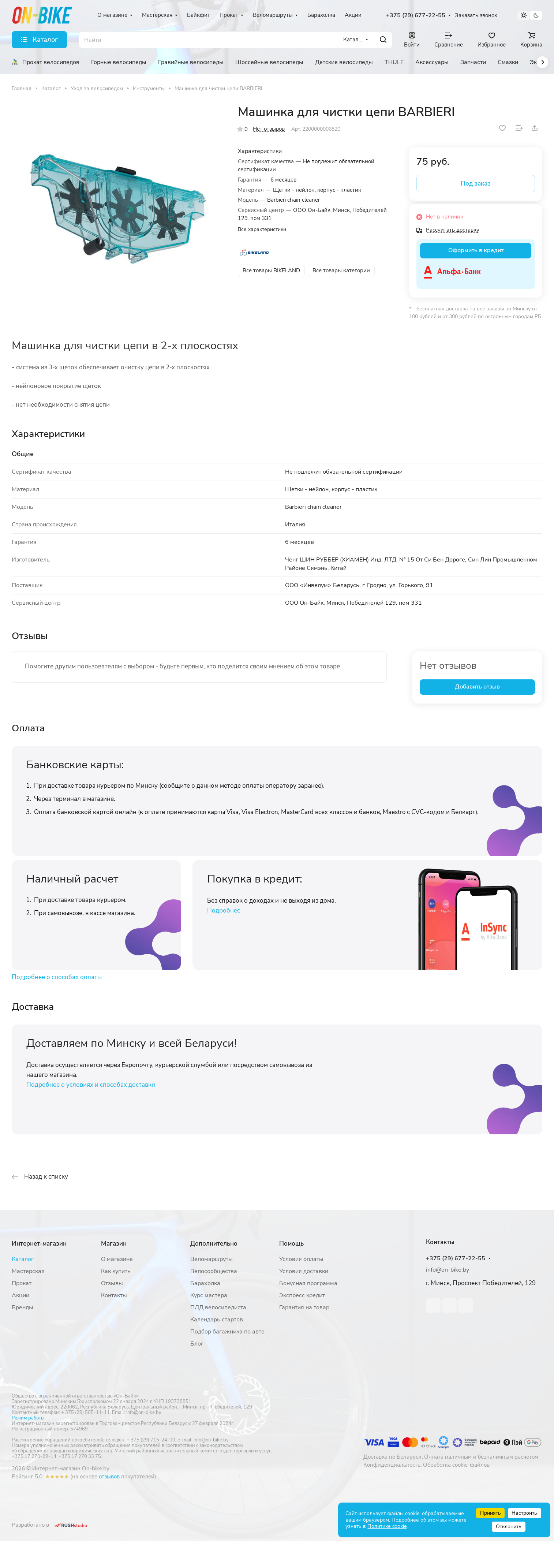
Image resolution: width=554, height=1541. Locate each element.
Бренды (22, 1307)
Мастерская (28, 1271)
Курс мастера (208, 1295)
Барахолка (205, 1283)
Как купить (116, 1271)
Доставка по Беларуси (392, 1456)
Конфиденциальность (391, 1465)
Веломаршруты (211, 1259)
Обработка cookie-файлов (456, 1465)
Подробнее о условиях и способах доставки (90, 1085)
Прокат (21, 1283)
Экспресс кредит (302, 1295)
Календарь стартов (216, 1320)
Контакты (114, 1295)
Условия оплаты (301, 1259)
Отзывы (112, 1283)
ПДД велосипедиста (218, 1307)
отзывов (109, 1476)
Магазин (114, 1243)
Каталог (23, 1259)
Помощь (291, 1243)
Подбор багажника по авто (227, 1332)
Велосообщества (213, 1271)
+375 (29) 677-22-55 (415, 15)
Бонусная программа (308, 1283)
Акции (20, 1295)
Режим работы (28, 1418)
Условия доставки (303, 1271)
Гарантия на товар (304, 1307)
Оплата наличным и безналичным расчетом (481, 1456)
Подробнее (223, 910)
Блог (196, 1344)
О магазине (117, 1259)
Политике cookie (387, 1526)
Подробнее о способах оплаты (57, 977)
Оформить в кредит (476, 250)
